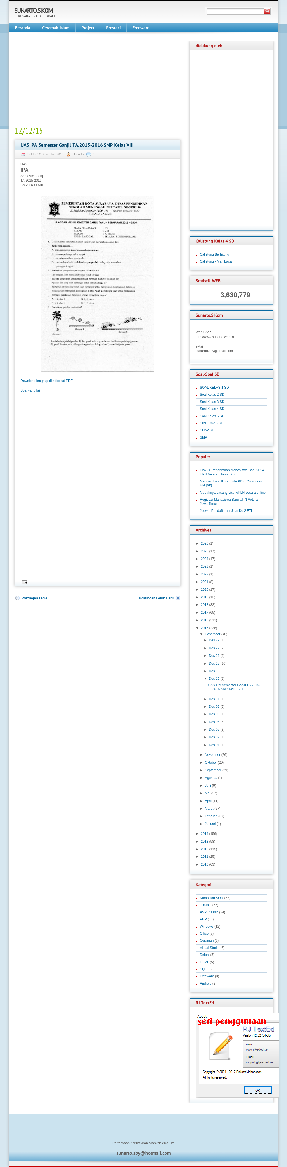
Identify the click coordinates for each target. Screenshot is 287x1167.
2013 (205, 841)
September (213, 770)
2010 (205, 864)
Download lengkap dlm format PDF (46, 381)
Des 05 (214, 730)
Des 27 (214, 648)
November (212, 755)
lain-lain (205, 905)
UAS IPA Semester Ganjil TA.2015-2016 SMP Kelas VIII (234, 687)
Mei (207, 793)
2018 (205, 605)
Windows (207, 927)
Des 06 (214, 722)
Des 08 (214, 714)
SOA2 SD (207, 430)
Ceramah (207, 941)
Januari (210, 824)
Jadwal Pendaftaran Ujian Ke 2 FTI (226, 511)
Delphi (204, 955)
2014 (205, 834)
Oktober (211, 763)
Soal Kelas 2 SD (212, 395)
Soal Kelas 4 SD (212, 409)
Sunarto (78, 154)
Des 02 (214, 737)
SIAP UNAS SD (211, 423)
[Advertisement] (62, 80)
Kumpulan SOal (211, 898)
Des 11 (214, 699)
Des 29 (214, 640)
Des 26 (214, 656)
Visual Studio (209, 948)
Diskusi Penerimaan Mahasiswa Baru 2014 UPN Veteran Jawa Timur (232, 472)
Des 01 (214, 745)
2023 (205, 566)
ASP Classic (209, 912)
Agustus (211, 778)
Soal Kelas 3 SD (212, 402)
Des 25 (214, 663)
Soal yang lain (30, 390)
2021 (205, 582)
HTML (204, 962)
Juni (208, 786)
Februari (211, 816)
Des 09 (214, 707)
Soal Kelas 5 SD (212, 416)
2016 (205, 620)
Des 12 (214, 679)
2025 (205, 551)
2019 (205, 597)
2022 (205, 574)
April (208, 801)
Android (205, 983)
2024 (205, 559)
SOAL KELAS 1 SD (214, 388)
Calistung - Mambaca (216, 261)
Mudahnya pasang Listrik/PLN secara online (233, 493)
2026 (205, 543)
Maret (209, 808)
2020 (205, 590)
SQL (203, 969)
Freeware (207, 976)
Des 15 (214, 671)
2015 (205, 628)
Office (204, 934)
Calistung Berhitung (214, 254)
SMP (203, 437)
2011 (205, 857)
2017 (205, 613)
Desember (212, 634)
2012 (205, 849)
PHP (203, 919)
